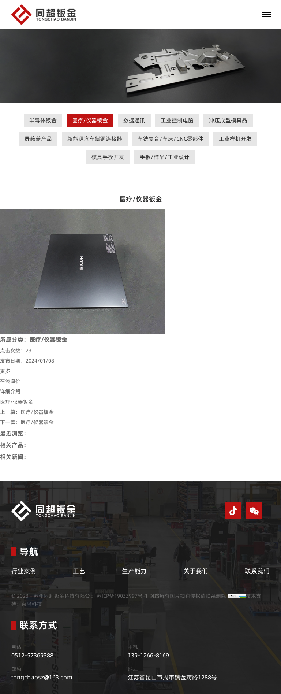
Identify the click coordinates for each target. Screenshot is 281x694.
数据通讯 (134, 120)
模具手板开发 (107, 157)
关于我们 (195, 571)
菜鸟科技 (32, 604)
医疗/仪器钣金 (90, 120)
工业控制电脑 (177, 120)
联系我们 (257, 571)
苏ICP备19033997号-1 (122, 596)
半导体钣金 (43, 120)
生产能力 (134, 571)
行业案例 (23, 571)
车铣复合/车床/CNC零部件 (170, 138)
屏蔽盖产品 (38, 138)
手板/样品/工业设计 (165, 157)
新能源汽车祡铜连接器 (94, 138)
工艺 (79, 571)
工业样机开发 (235, 138)
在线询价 (10, 381)
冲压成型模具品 (228, 120)
